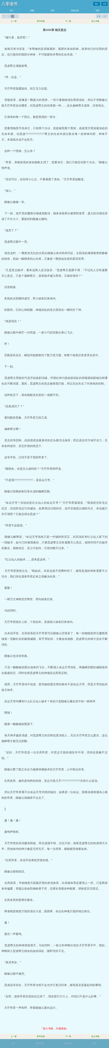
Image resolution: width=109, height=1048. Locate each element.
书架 (97, 11)
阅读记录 (75, 11)
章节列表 (41, 21)
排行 (12, 11)
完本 (52, 11)
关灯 (105, 16)
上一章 (14, 21)
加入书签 (95, 21)
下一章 (68, 21)
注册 (104, 4)
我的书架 (40, 1043)
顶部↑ (94, 1043)
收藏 (32, 11)
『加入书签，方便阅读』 (54, 1028)
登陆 (96, 4)
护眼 (98, 16)
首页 (14, 1043)
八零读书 (9, 4)
